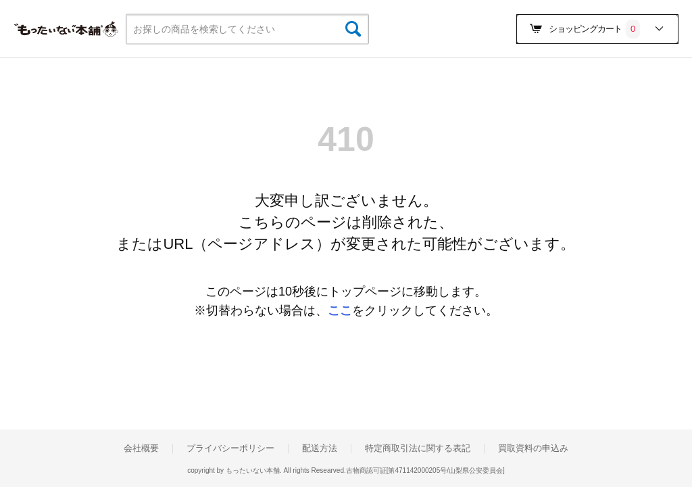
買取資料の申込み (533, 448)
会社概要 (141, 448)
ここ (340, 310)
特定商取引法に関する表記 (417, 448)
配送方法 (319, 448)
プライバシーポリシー (230, 448)
